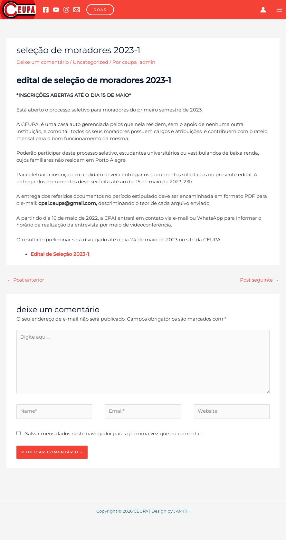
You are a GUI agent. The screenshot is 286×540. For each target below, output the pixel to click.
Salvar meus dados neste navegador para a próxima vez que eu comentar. (113, 434)
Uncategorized (90, 62)
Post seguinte (259, 280)
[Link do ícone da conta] (263, 10)
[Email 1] (76, 9)
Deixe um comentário (42, 62)
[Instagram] (66, 9)
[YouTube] (56, 9)
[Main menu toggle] (279, 9)
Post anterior (25, 280)
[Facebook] (46, 9)
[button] (100, 9)
